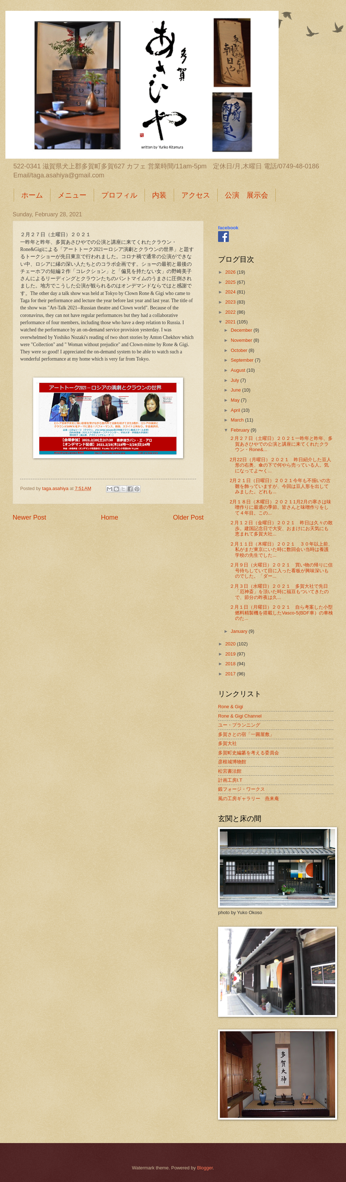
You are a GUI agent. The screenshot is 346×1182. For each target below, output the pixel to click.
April (236, 410)
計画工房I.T (230, 780)
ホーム (32, 195)
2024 (231, 292)
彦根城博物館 (232, 761)
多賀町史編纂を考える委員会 (248, 752)
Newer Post (29, 517)
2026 (231, 272)
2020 (231, 644)
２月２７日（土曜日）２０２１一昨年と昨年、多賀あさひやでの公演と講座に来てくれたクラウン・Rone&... (281, 444)
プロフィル (119, 195)
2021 (231, 322)
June (236, 390)
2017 (231, 673)
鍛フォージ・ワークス (241, 789)
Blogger (205, 1167)
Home (109, 517)
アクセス (195, 195)
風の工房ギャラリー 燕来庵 (248, 798)
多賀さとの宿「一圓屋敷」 (246, 734)
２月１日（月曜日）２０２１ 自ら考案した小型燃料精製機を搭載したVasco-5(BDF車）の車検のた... (281, 612)
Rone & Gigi (230, 706)
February (240, 430)
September (243, 360)
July (235, 380)
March (238, 420)
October (239, 350)
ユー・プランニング (239, 725)
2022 (231, 312)
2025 (231, 282)
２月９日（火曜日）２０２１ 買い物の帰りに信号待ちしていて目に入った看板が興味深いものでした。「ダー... (281, 570)
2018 (231, 663)
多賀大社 (227, 743)
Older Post (188, 517)
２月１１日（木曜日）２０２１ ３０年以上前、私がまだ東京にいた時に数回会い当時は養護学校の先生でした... (281, 549)
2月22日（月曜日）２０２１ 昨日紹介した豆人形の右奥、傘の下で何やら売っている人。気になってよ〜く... (280, 465)
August (239, 370)
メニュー (72, 195)
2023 (231, 302)
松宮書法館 (229, 771)
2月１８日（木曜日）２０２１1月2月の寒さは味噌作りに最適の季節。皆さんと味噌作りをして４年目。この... (280, 507)
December (242, 330)
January (239, 631)
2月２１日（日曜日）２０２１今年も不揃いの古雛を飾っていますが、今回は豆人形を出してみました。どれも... (280, 486)
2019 (231, 654)
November (242, 340)
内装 (159, 195)
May (236, 400)
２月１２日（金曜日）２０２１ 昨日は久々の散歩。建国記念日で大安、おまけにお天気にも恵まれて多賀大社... (281, 528)
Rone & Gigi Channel (240, 716)
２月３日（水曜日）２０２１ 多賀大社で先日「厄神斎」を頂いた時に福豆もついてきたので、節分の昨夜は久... (279, 591)
